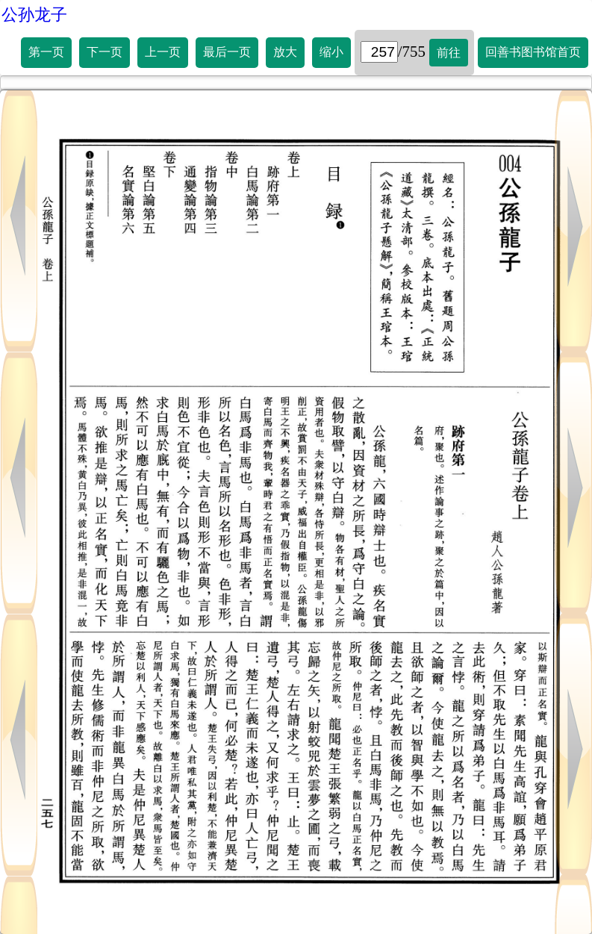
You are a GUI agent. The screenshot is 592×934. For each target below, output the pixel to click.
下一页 (104, 52)
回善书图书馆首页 (533, 52)
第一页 (46, 52)
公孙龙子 (34, 14)
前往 (449, 52)
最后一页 (227, 52)
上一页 (163, 52)
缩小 (331, 52)
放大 (285, 52)
